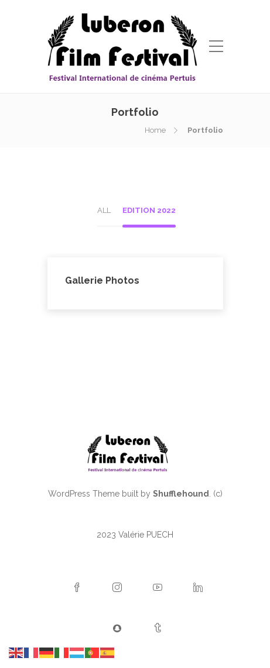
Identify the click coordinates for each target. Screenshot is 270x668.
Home (155, 130)
